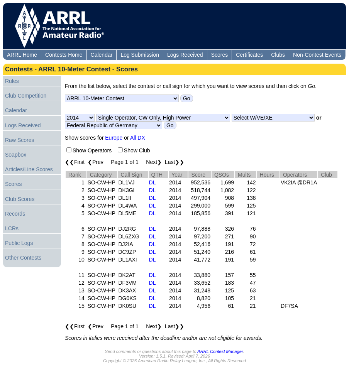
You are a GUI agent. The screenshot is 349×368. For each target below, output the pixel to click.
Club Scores (19, 199)
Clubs (278, 55)
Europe (113, 138)
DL (152, 182)
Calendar (102, 55)
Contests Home (63, 55)
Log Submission (139, 55)
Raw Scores (19, 140)
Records (15, 214)
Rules (12, 81)
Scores (219, 55)
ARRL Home (22, 55)
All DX (137, 138)
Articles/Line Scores (29, 169)
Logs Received (185, 55)
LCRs (12, 228)
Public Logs (19, 243)
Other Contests (23, 258)
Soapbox (15, 155)
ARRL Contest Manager (220, 351)
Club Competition (25, 96)
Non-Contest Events (317, 55)
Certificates (249, 55)
